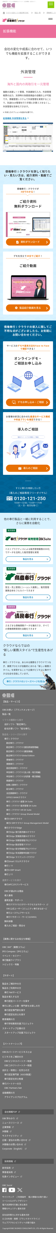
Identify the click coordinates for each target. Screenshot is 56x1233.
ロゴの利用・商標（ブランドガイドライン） (21, 1219)
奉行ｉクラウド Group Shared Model (23, 814)
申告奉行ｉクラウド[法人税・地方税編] (23, 772)
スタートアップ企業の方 (13, 1028)
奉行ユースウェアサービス (18, 913)
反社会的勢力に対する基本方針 (15, 1215)
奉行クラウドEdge (13, 828)
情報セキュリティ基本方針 (14, 1209)
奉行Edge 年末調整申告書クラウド (21, 853)
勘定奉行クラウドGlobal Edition (20, 756)
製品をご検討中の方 (11, 984)
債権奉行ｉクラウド (15, 760)
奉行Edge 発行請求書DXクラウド (20, 832)
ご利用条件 (21, 1197)
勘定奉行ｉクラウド (15, 743)
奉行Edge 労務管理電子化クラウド (21, 840)
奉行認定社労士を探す (14, 1014)
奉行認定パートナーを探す (16, 1001)
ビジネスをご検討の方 (12, 1057)
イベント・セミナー (11, 956)
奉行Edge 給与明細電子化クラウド (21, 849)
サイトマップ (8, 1197)
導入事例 (8, 895)
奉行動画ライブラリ (11, 960)
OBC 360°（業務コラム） (14, 947)
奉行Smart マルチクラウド (17, 861)
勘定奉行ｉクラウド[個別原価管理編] (22, 747)
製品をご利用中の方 (11, 988)
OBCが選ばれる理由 (13, 891)
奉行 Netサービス (12, 992)
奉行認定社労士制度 (13, 1079)
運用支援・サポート (13, 900)
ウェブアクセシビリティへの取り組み (18, 1223)
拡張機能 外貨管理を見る (15, 118)
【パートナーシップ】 (12, 1044)
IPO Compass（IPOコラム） (16, 951)
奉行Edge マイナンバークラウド (20, 857)
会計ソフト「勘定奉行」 (15, 724)
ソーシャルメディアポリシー (14, 1201)
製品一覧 (38, 13)
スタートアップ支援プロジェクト (20, 1033)
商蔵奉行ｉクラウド (15, 781)
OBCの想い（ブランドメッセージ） (19, 710)
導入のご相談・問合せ (14, 926)
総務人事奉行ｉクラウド (17, 785)
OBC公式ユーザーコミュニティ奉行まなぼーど (26, 909)
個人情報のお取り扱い (38, 1197)
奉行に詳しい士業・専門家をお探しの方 (21, 1006)
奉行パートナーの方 (11, 1084)
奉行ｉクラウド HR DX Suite (18, 810)
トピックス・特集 (10, 964)
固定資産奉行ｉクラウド (17, 768)
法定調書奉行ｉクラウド (17, 793)
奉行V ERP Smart (12, 870)
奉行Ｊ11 (8, 874)
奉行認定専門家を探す (14, 1010)
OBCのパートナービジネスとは (17, 1052)
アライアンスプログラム (15, 1097)
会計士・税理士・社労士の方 (15, 1070)
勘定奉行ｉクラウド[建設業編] (19, 751)
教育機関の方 (8, 1019)
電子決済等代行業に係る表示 (14, 1205)
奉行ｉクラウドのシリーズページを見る (25, 681)
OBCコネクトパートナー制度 (18, 1065)
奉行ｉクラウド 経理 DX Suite (19, 802)
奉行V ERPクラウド (13, 819)
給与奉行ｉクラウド (15, 789)
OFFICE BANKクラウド (16, 797)
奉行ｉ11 (8, 866)
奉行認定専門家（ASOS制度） (18, 1074)
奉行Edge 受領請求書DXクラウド (20, 836)
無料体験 (8, 921)
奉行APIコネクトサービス (16, 884)
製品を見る (28, 559)
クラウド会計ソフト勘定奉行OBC (17, 13)
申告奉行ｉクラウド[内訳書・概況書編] (23, 776)
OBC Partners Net (13, 1088)
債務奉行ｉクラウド (15, 764)
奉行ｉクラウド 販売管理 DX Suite (21, 806)
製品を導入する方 (10, 997)
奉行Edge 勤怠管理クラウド (18, 845)
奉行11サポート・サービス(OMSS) (21, 917)
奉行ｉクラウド (11, 739)
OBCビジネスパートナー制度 (18, 1061)
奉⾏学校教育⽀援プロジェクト (19, 1024)
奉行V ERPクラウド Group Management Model (27, 823)
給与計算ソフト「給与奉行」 (18, 729)
